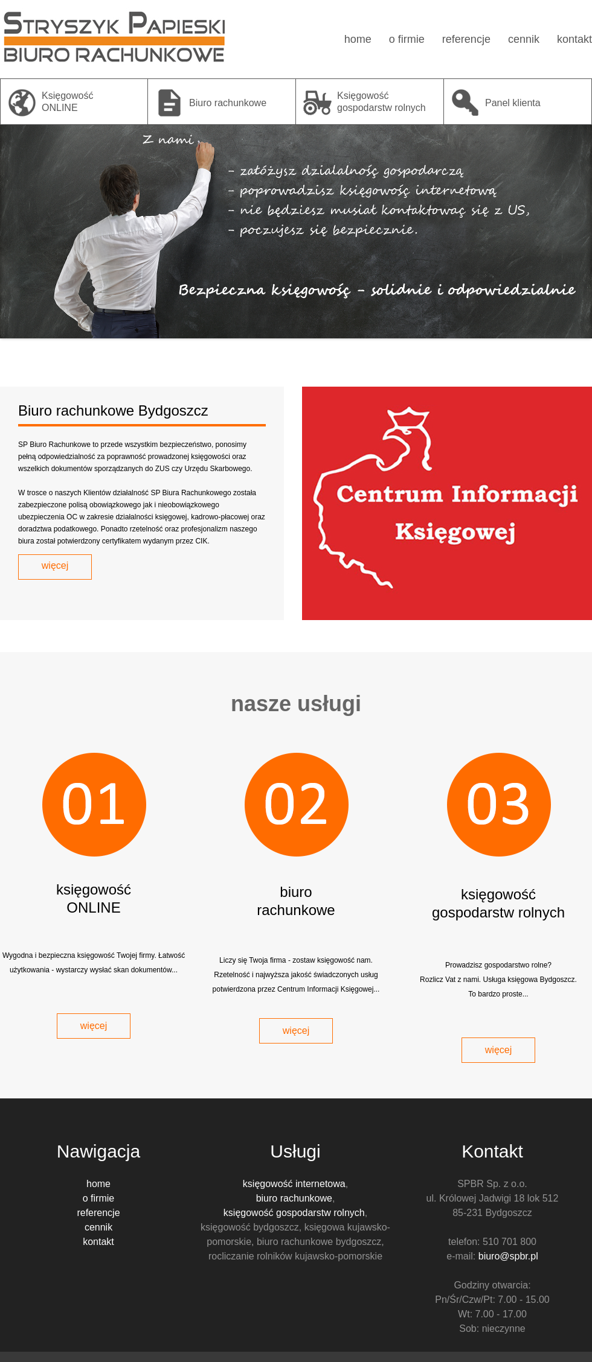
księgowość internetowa (294, 1184)
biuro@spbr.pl (508, 1256)
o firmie (407, 39)
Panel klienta (513, 103)
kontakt (574, 39)
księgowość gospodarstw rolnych (294, 1213)
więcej (55, 565)
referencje (466, 39)
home (358, 39)
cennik (523, 39)
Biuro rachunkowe (227, 103)
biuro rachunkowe (294, 1198)
